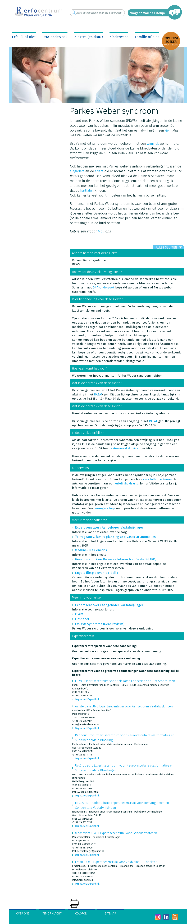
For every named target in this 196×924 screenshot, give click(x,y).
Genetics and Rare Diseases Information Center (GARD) (115, 559)
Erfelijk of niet (24, 37)
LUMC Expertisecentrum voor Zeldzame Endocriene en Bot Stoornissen (125, 681)
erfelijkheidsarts (126, 483)
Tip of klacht (52, 913)
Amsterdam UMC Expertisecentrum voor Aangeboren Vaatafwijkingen (124, 706)
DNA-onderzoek (54, 37)
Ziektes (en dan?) (88, 37)
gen (168, 130)
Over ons (22, 913)
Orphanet (82, 619)
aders (99, 171)
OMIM (79, 614)
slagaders (77, 171)
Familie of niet (147, 37)
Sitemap (110, 913)
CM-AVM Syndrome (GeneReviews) (100, 624)
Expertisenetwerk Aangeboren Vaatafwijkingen (109, 527)
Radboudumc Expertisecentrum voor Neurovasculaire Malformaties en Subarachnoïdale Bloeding (125, 737)
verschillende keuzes (157, 479)
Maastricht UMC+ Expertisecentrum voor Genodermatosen (116, 833)
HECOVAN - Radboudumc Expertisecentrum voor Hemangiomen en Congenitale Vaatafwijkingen (122, 805)
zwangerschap (105, 508)
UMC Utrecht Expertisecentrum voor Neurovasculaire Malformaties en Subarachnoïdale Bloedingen (124, 768)
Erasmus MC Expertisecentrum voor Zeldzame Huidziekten (116, 862)
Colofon (81, 913)
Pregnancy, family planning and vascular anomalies (117, 537)
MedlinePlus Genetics (91, 550)
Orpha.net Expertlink (87, 699)
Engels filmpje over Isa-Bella (96, 573)
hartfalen (87, 190)
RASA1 (98, 394)
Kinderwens (119, 37)
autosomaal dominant (126, 448)
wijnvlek (153, 143)
